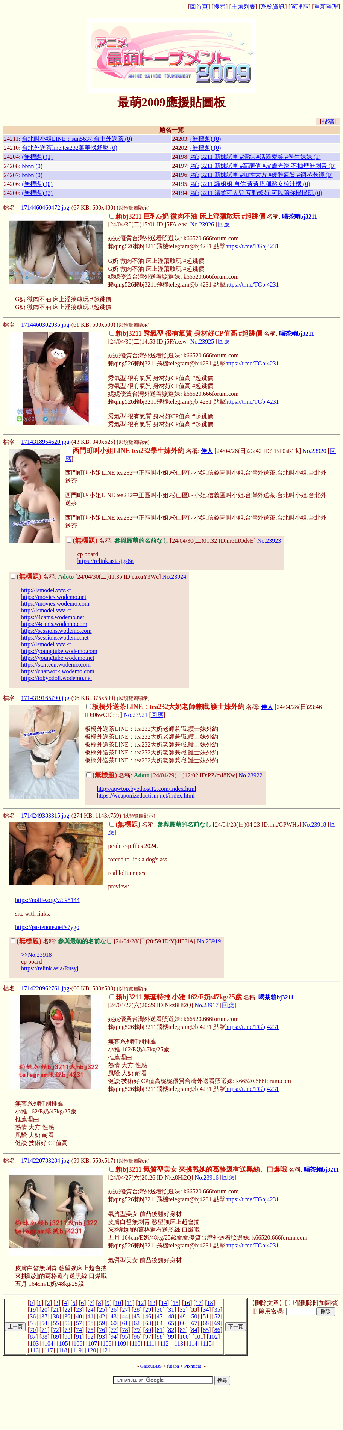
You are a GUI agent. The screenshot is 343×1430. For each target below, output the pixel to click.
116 (34, 1350)
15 (176, 1303)
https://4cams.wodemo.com (54, 624)
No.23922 (250, 775)
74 (79, 1330)
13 (152, 1303)
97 (148, 1336)
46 (148, 1316)
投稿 (328, 121)
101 (198, 1336)
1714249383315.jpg (45, 815)
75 (91, 1330)
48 (171, 1316)
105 (63, 1343)
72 (56, 1330)
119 (77, 1350)
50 (194, 1316)
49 (183, 1316)
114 (193, 1343)
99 (171, 1336)
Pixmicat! (193, 1366)
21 (56, 1309)
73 (67, 1330)
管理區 (299, 6)
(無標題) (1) (37, 157)
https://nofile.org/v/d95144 (47, 900)
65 (171, 1323)
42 (102, 1316)
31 (171, 1309)
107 (92, 1343)
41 (91, 1316)
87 (33, 1336)
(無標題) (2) (37, 193)
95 (125, 1336)
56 (67, 1323)
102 (213, 1336)
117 (48, 1350)
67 (194, 1323)
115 (207, 1343)
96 (137, 1336)
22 (67, 1309)
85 (206, 1330)
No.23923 (269, 540)
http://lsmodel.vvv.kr (46, 590)
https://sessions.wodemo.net (55, 637)
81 (160, 1330)
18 (210, 1303)
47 (160, 1316)
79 (137, 1330)
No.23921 (136, 715)
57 (79, 1323)
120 (91, 1350)
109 (121, 1343)
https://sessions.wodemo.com (56, 631)
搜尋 (220, 6)
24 (91, 1309)
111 (150, 1343)
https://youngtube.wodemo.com (59, 651)
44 (125, 1316)
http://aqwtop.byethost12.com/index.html (146, 789)
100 (184, 1336)
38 (56, 1316)
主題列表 (243, 6)
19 (33, 1309)
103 (34, 1343)
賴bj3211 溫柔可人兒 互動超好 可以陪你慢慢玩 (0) (256, 193)
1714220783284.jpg (45, 1160)
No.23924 (174, 576)
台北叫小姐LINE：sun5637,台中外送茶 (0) (77, 139)
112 (164, 1343)
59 (102, 1323)
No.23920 (314, 451)
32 (183, 1309)
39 (67, 1316)
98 (160, 1336)
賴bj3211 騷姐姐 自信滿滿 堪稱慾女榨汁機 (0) (250, 184)
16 (187, 1303)
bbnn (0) (32, 166)
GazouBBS (151, 1366)
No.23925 (202, 341)
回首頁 (199, 6)
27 (125, 1309)
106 (77, 1343)
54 (44, 1323)
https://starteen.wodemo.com (56, 664)
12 (141, 1303)
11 (129, 1303)
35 (217, 1309)
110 (136, 1343)
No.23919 (209, 941)
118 (62, 1350)
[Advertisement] (171, 1408)
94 (114, 1336)
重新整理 (326, 6)
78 (125, 1330)
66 (183, 1323)
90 (67, 1336)
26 (114, 1309)
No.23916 (207, 1177)
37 (44, 1316)
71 (44, 1330)
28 (137, 1309)
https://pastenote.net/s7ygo (47, 927)
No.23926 (202, 224)
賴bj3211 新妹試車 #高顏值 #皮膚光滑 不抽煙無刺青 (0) (263, 166)
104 (48, 1343)
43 (114, 1316)
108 (107, 1343)
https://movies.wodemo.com (55, 603)
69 (217, 1323)
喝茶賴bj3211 (299, 216)
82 (171, 1330)
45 (137, 1316)
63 (148, 1323)
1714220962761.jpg (45, 988)
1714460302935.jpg (45, 324)
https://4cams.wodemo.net (52, 617)
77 (114, 1330)
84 (194, 1330)
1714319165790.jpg (45, 698)
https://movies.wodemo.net (53, 597)
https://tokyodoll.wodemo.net (56, 678)
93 (102, 1336)
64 (160, 1323)
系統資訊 (273, 6)
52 (217, 1316)
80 (148, 1330)
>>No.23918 (36, 955)
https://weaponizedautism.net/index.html (145, 795)
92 (91, 1336)
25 (102, 1309)
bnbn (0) (32, 175)
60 (114, 1323)
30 (160, 1309)
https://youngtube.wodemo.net (57, 658)
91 (79, 1336)
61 (125, 1323)
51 (206, 1316)
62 (137, 1323)
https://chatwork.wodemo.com (57, 671)
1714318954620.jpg (45, 442)
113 (179, 1343)
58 (91, 1323)
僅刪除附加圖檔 (316, 1303)
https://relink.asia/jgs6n (105, 561)
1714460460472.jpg (45, 207)
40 (79, 1316)
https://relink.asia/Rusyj (49, 968)
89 (56, 1336)
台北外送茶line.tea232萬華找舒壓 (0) (69, 148)
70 (33, 1330)
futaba (173, 1366)
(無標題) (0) (205, 139)
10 (118, 1303)
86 (217, 1330)
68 (206, 1323)
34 (206, 1309)
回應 (224, 224)
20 (44, 1309)
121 (106, 1350)
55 (56, 1323)
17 (199, 1303)
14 (164, 1303)
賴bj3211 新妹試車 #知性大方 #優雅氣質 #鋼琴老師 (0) (261, 175)
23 (79, 1309)
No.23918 (314, 824)
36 (33, 1316)
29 (148, 1309)
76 (102, 1330)
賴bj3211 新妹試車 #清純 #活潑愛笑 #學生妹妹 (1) (255, 157)
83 (183, 1330)
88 (44, 1336)
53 (33, 1323)
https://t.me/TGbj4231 (252, 246)
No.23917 (207, 1005)
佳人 (207, 451)
